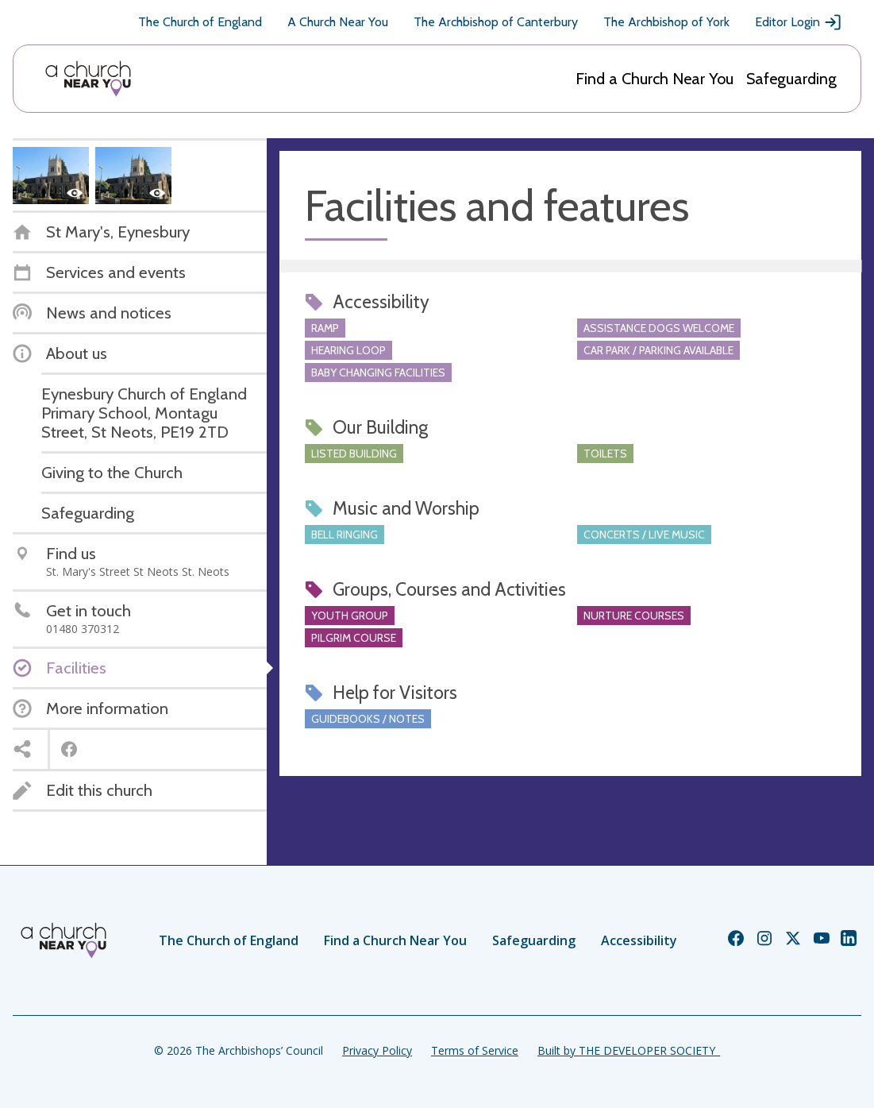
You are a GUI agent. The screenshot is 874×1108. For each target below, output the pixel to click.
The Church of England (200, 21)
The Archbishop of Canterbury (496, 21)
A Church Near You (337, 21)
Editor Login (798, 22)
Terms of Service (474, 1050)
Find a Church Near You (654, 78)
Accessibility (639, 940)
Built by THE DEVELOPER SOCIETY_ (628, 1050)
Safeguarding (791, 78)
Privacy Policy (377, 1050)
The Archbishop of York (666, 21)
